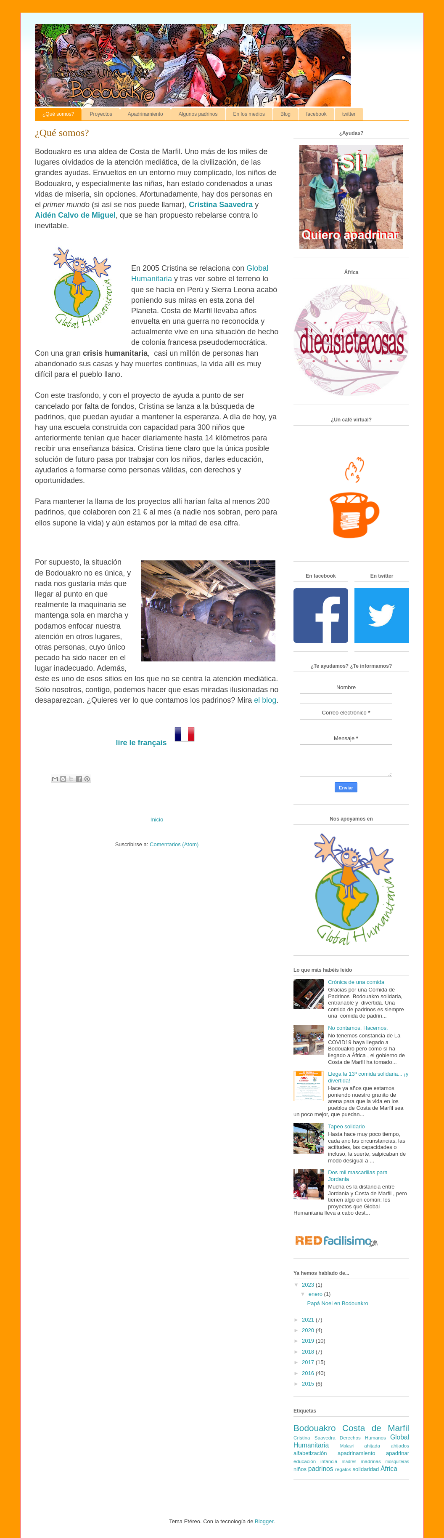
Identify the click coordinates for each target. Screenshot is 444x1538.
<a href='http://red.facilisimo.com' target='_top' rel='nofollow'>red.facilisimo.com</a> (336, 1242)
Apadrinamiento (145, 114)
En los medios (249, 114)
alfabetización (310, 1453)
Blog (285, 114)
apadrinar (397, 1453)
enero (316, 1294)
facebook (316, 114)
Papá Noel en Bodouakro (337, 1303)
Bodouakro (314, 1428)
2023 (309, 1285)
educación (304, 1461)
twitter (349, 114)
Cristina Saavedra (221, 204)
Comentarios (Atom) (174, 844)
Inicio (157, 819)
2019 (309, 1341)
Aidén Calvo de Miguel (75, 215)
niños (300, 1469)
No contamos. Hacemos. (358, 1028)
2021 (309, 1320)
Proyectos (101, 114)
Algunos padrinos (198, 114)
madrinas (371, 1461)
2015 (309, 1384)
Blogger (264, 1521)
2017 (309, 1362)
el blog (265, 700)
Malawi (347, 1446)
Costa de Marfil (375, 1428)
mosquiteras (397, 1461)
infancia (328, 1461)
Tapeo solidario (346, 1126)
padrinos (320, 1468)
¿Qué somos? (58, 114)
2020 (309, 1330)
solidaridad (365, 1469)
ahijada (372, 1445)
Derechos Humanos (363, 1437)
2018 (309, 1352)
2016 (309, 1373)
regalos (343, 1469)
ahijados (400, 1445)
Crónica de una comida (356, 982)
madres (349, 1461)
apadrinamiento (356, 1453)
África (389, 1468)
